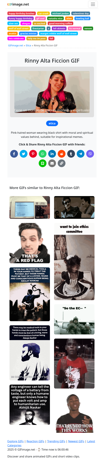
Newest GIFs (76, 441)
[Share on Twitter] (23, 154)
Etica (28, 45)
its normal (74, 28)
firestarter (38, 28)
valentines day (81, 13)
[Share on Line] (42, 163)
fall (51, 38)
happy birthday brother (21, 13)
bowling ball (82, 18)
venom (88, 28)
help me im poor (37, 38)
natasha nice (55, 18)
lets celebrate (16, 38)
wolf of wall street (19, 28)
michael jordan (60, 13)
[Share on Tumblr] (71, 154)
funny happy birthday (20, 18)
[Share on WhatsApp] (42, 154)
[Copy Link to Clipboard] (61, 163)
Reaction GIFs (35, 441)
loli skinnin (59, 28)
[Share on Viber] (90, 154)
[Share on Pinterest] (33, 154)
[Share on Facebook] (14, 154)
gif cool (40, 18)
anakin (12, 33)
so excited (39, 23)
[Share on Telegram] (80, 154)
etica (52, 123)
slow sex (13, 23)
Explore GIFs (15, 441)
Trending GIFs (56, 441)
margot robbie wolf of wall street (58, 33)
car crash (43, 13)
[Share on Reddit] (61, 154)
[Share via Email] (52, 163)
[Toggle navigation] (93, 4)
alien (69, 18)
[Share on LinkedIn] (52, 154)
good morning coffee (60, 23)
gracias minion (28, 33)
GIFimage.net (15, 45)
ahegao (26, 23)
